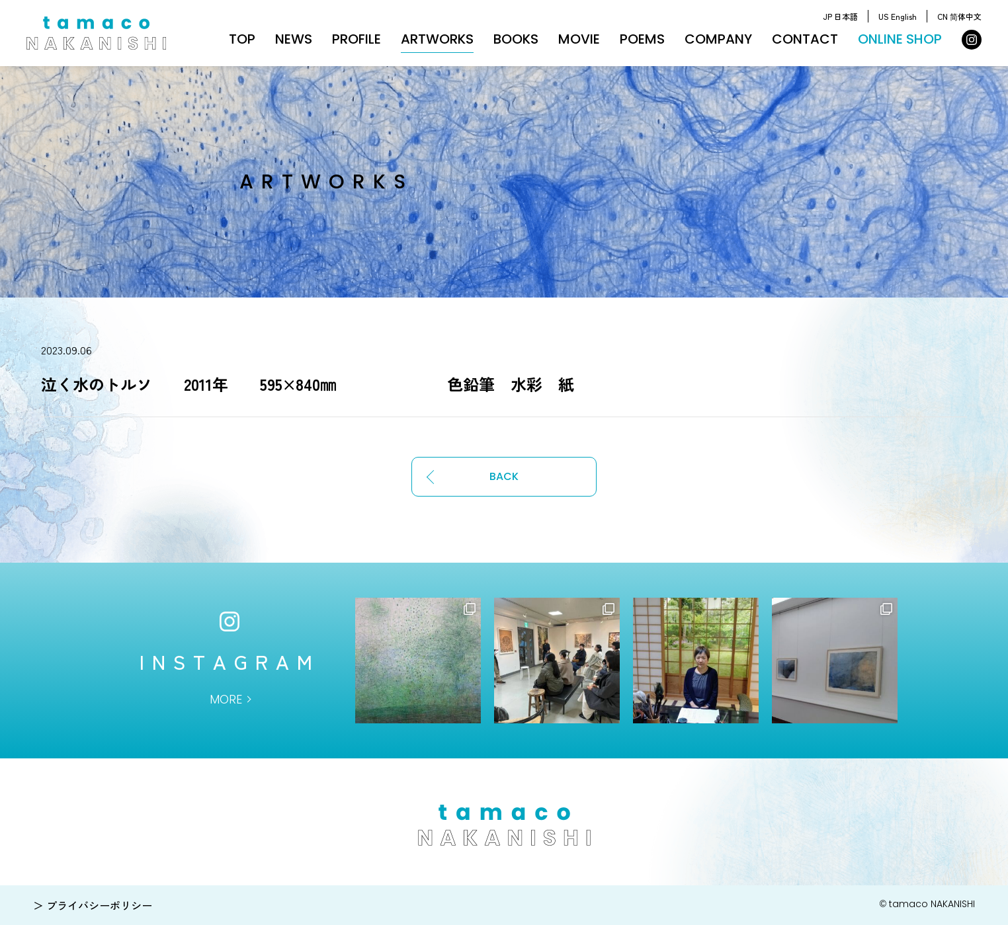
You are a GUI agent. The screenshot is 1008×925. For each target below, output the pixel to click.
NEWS (293, 39)
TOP (242, 39)
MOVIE (579, 39)
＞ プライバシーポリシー (92, 905)
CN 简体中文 (959, 16)
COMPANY (718, 39)
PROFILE (356, 39)
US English (897, 16)
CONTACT (805, 39)
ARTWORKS (437, 39)
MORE (226, 699)
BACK (504, 476)
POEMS (642, 39)
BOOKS (515, 39)
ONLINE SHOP (900, 39)
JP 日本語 (840, 16)
